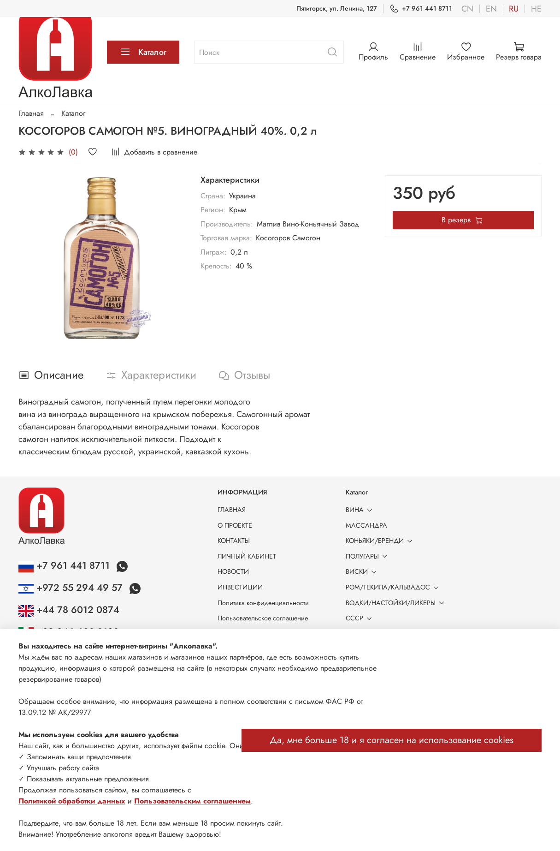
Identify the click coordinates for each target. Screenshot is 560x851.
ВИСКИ (363, 571)
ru (514, 9)
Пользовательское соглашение (263, 618)
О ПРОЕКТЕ (235, 525)
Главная (31, 113)
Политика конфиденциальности (263, 602)
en (491, 9)
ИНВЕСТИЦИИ (240, 587)
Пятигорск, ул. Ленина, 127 (336, 8)
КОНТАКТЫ (234, 540)
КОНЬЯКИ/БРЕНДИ (381, 540)
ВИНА (361, 509)
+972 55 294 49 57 (71, 588)
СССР (360, 618)
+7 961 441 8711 (420, 8)
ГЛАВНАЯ (232, 509)
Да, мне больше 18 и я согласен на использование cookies (391, 740)
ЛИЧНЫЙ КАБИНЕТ (247, 556)
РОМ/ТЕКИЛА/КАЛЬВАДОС (394, 587)
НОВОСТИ (233, 571)
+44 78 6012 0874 (68, 610)
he (536, 9)
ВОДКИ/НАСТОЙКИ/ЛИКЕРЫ (397, 602)
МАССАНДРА (366, 525)
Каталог (143, 52)
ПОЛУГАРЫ (368, 556)
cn (467, 9)
